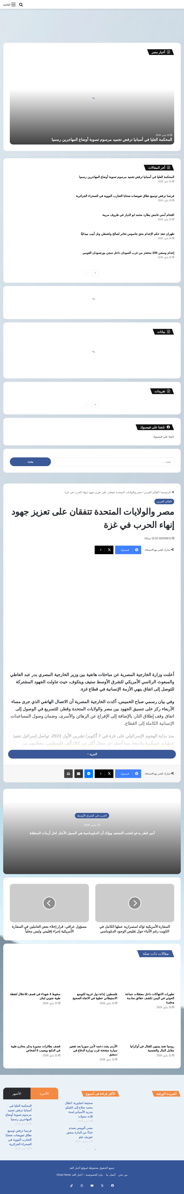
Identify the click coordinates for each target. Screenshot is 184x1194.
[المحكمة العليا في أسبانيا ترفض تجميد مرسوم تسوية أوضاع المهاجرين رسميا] (21, 183)
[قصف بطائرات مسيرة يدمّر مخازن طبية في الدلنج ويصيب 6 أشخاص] (35, 1033)
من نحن (122, 1179)
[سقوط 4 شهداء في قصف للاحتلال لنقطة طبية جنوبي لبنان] (35, 980)
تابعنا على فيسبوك (163, 436)
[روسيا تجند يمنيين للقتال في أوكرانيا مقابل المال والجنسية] (149, 1033)
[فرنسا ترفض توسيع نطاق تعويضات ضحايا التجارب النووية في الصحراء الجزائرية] (21, 202)
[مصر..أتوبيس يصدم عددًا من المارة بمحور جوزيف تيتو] (107, 1138)
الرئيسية (167, 492)
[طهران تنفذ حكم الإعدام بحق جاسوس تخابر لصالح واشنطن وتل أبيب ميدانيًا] (21, 240)
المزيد (92, 754)
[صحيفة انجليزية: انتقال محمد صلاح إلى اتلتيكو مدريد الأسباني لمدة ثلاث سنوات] (107, 1114)
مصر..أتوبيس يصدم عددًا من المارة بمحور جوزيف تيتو (79, 1137)
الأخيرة (44, 1098)
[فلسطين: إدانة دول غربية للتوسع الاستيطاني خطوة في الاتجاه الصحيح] (92, 980)
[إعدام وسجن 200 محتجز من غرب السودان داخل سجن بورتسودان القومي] (21, 259)
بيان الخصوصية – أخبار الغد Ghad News (80, 1179)
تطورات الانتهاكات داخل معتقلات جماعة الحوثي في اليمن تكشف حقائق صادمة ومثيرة (149, 1003)
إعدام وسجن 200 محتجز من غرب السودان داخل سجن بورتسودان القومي (128, 252)
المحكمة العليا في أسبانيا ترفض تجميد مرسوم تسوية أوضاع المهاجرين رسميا (112, 139)
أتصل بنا (111, 1179)
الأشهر (16, 1098)
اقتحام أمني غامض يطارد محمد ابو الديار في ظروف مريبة (138, 215)
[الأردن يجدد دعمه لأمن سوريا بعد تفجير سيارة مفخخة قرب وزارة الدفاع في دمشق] (92, 1033)
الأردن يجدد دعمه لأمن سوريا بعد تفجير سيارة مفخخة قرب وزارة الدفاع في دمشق (93, 1055)
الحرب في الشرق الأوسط (92, 811)
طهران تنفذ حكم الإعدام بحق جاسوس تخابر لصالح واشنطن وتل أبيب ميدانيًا (127, 234)
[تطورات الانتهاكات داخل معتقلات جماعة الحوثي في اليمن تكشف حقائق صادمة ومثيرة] (149, 980)
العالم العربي (151, 492)
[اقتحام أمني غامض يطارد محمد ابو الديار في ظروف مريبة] (21, 221)
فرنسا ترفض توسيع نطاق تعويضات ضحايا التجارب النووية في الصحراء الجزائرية (125, 196)
